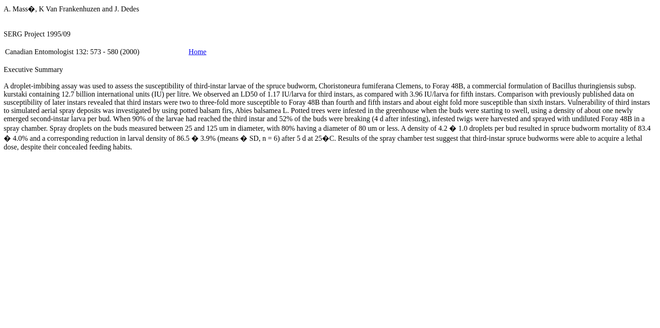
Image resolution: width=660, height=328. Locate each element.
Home (197, 52)
